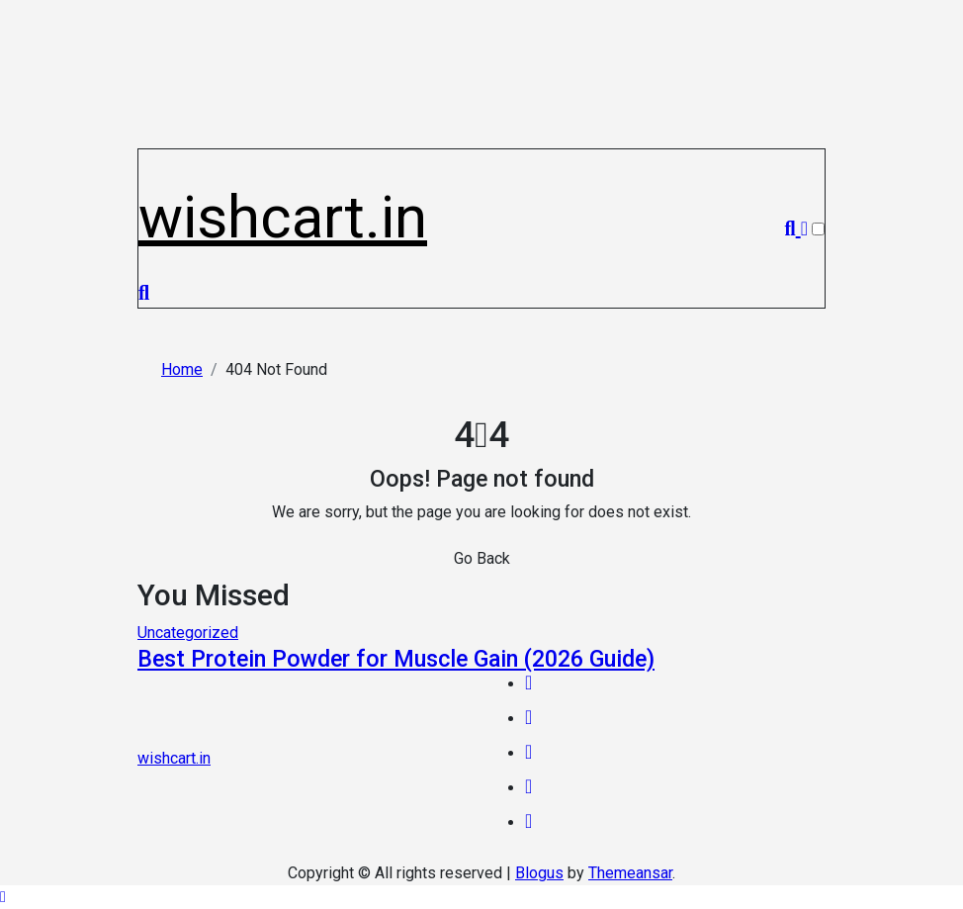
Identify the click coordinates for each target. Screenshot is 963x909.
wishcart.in (282, 217)
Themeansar (630, 873)
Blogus (539, 873)
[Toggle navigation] (149, 159)
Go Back (482, 558)
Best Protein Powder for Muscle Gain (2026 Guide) (396, 659)
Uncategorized (187, 632)
